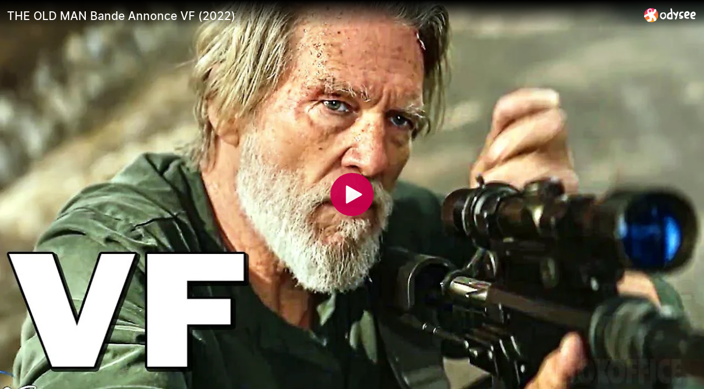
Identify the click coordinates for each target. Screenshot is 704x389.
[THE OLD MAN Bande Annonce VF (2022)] (321, 15)
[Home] (670, 14)
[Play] (352, 194)
